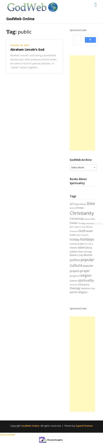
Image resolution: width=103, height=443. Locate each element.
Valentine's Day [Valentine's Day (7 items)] (88, 288)
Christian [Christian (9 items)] (79, 207)
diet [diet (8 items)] (93, 219)
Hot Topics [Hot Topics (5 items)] (88, 244)
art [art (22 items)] (72, 204)
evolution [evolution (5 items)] (90, 223)
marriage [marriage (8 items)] (87, 251)
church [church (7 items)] (87, 219)
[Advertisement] (82, 103)
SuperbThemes (84, 425)
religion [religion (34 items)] (85, 275)
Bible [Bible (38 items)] (91, 203)
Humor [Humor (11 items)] (73, 247)
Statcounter (7, 434)
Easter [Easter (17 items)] (74, 223)
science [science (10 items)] (73, 280)
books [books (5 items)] (72, 208)
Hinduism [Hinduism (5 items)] (85, 235)
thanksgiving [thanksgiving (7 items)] (83, 284)
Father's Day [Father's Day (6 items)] (79, 227)
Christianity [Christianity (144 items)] (82, 213)
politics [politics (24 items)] (75, 260)
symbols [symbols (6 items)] (73, 284)
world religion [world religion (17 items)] (78, 292)
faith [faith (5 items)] (71, 227)
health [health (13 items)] (89, 231)
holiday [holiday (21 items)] (75, 239)
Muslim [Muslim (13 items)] (88, 255)
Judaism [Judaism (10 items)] (74, 251)
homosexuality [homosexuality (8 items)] (77, 243)
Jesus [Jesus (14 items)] (89, 247)
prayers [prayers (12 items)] (74, 275)
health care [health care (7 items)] (75, 235)
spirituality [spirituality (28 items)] (86, 280)
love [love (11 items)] (81, 251)
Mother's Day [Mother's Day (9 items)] (76, 255)
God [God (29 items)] (82, 230)
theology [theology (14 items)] (75, 288)
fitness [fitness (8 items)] (89, 226)
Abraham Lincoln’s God (27, 49)
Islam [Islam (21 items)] (81, 247)
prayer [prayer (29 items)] (85, 270)
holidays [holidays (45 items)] (87, 239)
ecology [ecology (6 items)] (81, 223)
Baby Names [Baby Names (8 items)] (80, 204)
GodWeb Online (20, 18)
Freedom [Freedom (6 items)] (74, 231)
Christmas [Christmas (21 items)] (77, 219)
